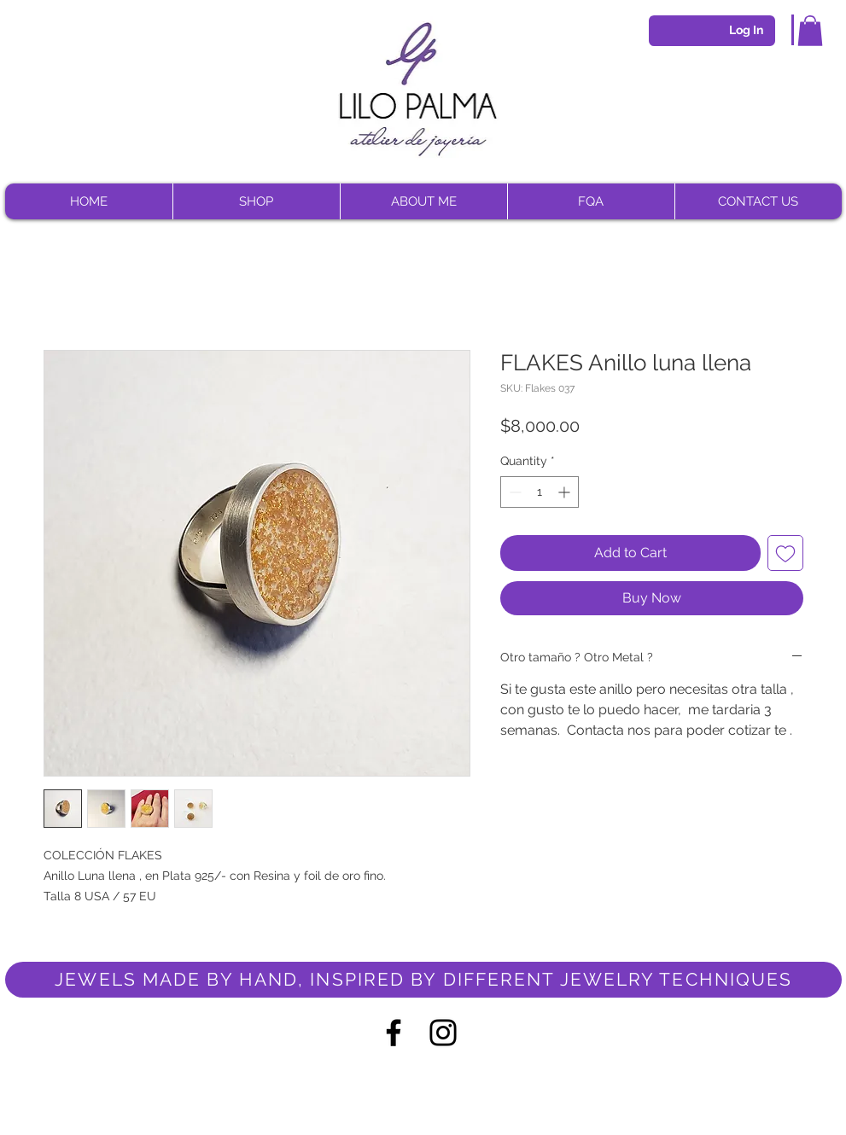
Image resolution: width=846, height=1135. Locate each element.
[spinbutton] (539, 492)
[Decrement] (513, 492)
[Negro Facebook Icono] (393, 1033)
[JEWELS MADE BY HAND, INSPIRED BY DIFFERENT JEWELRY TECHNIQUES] (423, 980)
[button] (810, 30)
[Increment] (565, 492)
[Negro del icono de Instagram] (443, 1033)
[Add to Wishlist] (785, 553)
